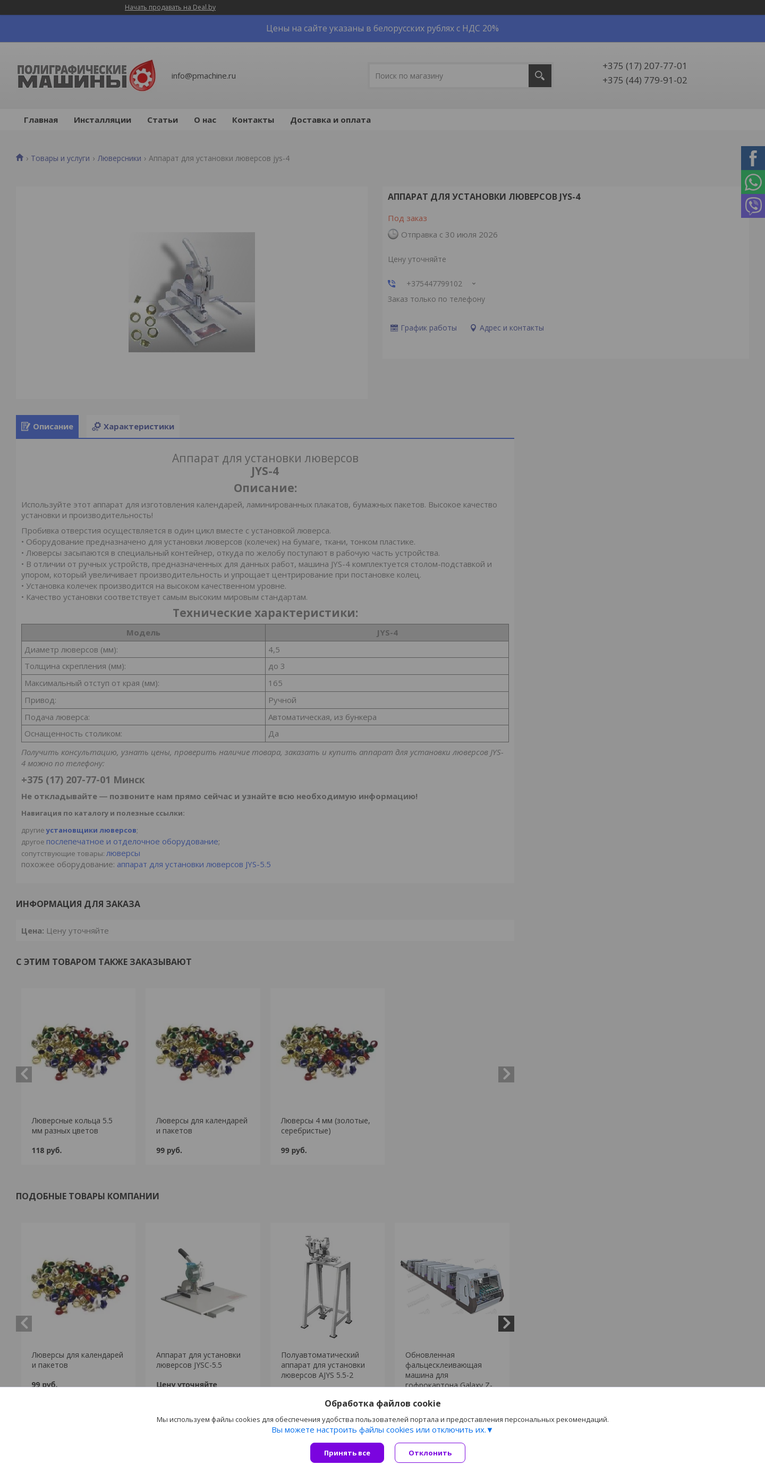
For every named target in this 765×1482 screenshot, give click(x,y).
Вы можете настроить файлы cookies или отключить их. (378, 1429)
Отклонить (430, 1453)
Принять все (347, 1453)
